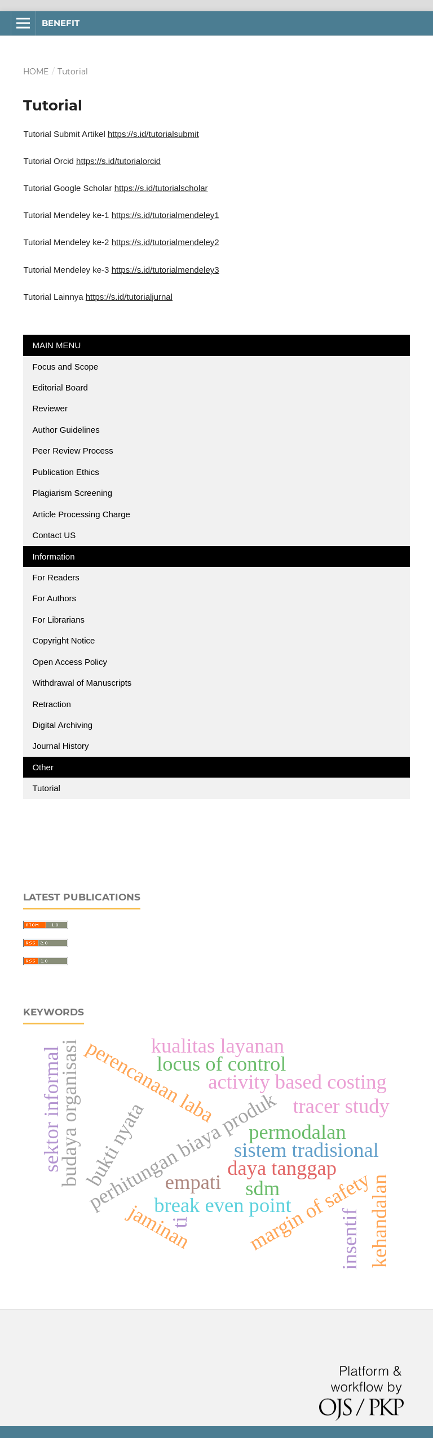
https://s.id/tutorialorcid (118, 161)
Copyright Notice (63, 640)
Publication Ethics (65, 472)
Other (43, 767)
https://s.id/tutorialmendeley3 (165, 269)
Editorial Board (59, 387)
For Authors (54, 598)
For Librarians (58, 619)
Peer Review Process (72, 450)
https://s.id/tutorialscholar (161, 188)
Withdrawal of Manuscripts (81, 682)
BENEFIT (60, 22)
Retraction (51, 704)
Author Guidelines (65, 429)
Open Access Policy (69, 662)
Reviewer (50, 408)
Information (53, 556)
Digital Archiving (62, 725)
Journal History (60, 746)
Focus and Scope (65, 366)
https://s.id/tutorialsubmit (153, 134)
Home (35, 71)
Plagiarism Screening (72, 493)
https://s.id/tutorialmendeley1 (165, 215)
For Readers (55, 577)
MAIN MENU (56, 345)
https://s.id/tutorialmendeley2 (165, 242)
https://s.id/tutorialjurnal (129, 296)
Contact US (54, 535)
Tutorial (47, 788)
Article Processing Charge (82, 514)
